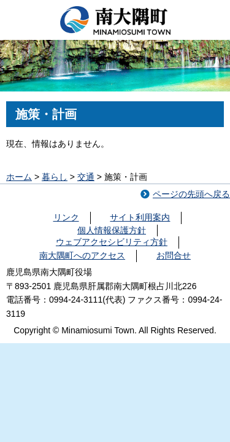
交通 (85, 177)
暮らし (54, 177)
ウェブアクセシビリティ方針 (111, 242)
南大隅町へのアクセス (82, 255)
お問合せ (173, 255)
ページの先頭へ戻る (191, 194)
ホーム (19, 177)
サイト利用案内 (140, 217)
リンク (66, 217)
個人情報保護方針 (111, 230)
